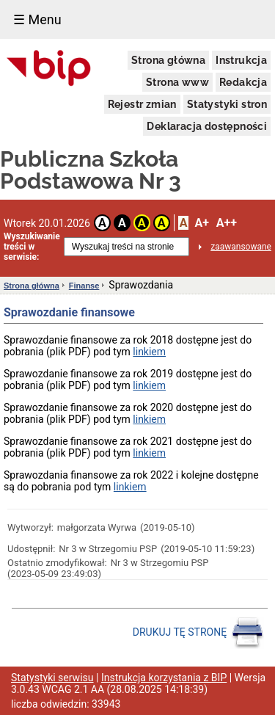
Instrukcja (241, 60)
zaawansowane (240, 247)
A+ (201, 223)
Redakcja (243, 82)
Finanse (84, 285)
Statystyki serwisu (52, 677)
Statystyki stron (227, 104)
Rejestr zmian (142, 104)
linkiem (149, 352)
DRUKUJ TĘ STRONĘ (198, 633)
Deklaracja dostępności (207, 126)
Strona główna (168, 60)
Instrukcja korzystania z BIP (164, 677)
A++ (226, 223)
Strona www (177, 82)
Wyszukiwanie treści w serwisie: (32, 246)
